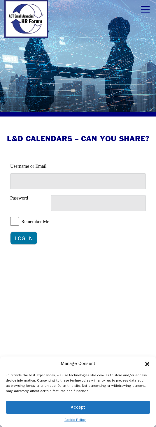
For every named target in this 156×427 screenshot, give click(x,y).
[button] (147, 364)
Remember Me (35, 221)
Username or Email (28, 166)
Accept (78, 407)
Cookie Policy (75, 420)
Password (19, 197)
